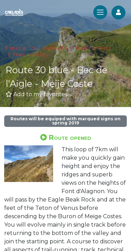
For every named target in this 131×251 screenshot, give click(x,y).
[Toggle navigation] (100, 12)
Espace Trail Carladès (37, 48)
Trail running (93, 48)
